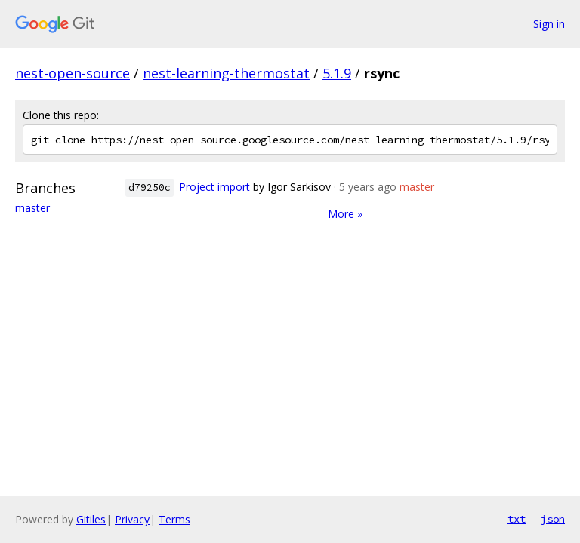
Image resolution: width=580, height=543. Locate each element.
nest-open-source (72, 73)
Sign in (549, 24)
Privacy (132, 519)
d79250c (149, 187)
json (553, 519)
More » (345, 214)
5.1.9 (336, 73)
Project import (214, 186)
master (32, 208)
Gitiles (91, 519)
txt (517, 519)
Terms (174, 519)
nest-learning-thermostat (226, 73)
